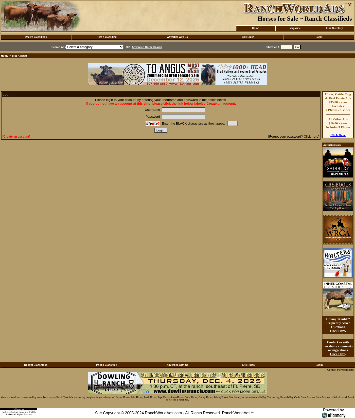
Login (319, 37)
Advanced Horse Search (147, 47)
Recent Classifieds (36, 37)
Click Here (338, 135)
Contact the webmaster (340, 369)
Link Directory (334, 28)
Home (255, 28)
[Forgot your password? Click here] (293, 136)
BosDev (9, 414)
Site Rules (248, 37)
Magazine (295, 28)
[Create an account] (16, 136)
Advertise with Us (177, 37)
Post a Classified (107, 37)
